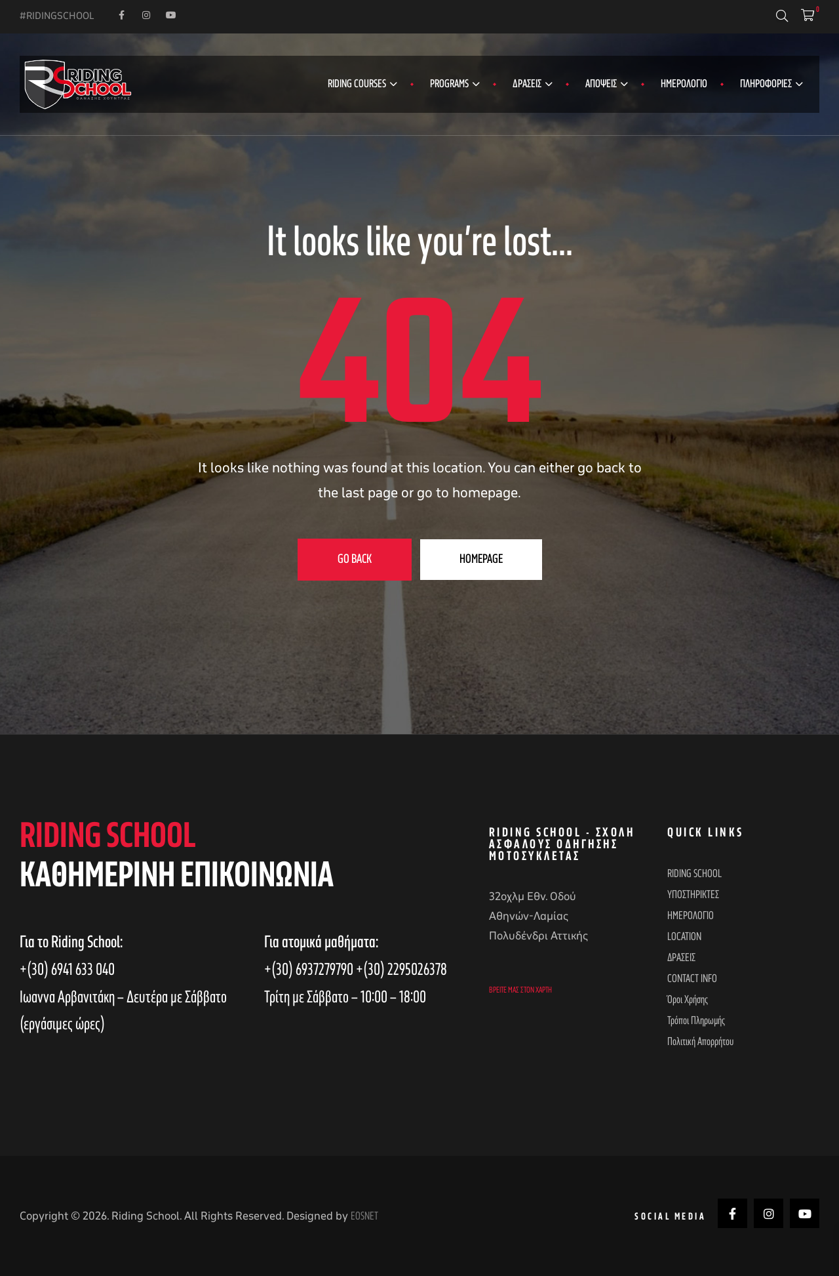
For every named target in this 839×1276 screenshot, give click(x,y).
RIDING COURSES (362, 84)
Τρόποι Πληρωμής (696, 1021)
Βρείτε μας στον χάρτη (520, 990)
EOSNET (364, 1215)
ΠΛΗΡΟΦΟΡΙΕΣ (771, 84)
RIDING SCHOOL (694, 874)
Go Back (355, 559)
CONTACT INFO (692, 979)
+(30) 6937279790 (310, 969)
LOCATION (684, 937)
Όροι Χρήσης (687, 1000)
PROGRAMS (455, 84)
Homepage (481, 559)
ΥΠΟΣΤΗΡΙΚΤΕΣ (693, 895)
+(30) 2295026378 (401, 969)
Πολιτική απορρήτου (700, 1042)
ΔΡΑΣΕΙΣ (533, 84)
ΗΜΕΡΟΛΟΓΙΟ (684, 84)
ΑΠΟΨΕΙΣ (606, 84)
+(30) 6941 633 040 (67, 969)
